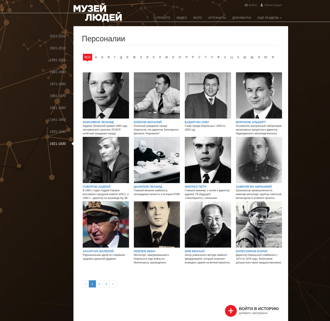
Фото (197, 17)
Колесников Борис (252, 251)
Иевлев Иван (144, 251)
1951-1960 (58, 108)
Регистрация (273, 5)
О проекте (161, 17)
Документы (241, 17)
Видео (182, 17)
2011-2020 (58, 36)
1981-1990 (58, 72)
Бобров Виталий (148, 122)
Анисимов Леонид (98, 122)
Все (87, 57)
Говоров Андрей (96, 186)
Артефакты (217, 17)
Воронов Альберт (251, 122)
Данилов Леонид (148, 186)
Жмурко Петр (195, 186)
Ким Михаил (195, 251)
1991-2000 (58, 60)
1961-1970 (58, 96)
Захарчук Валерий (98, 251)
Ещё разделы (269, 17)
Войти (253, 5)
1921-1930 (58, 144)
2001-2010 (58, 48)
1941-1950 (58, 119)
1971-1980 (58, 84)
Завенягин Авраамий (254, 186)
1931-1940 (58, 132)
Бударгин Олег (197, 122)
